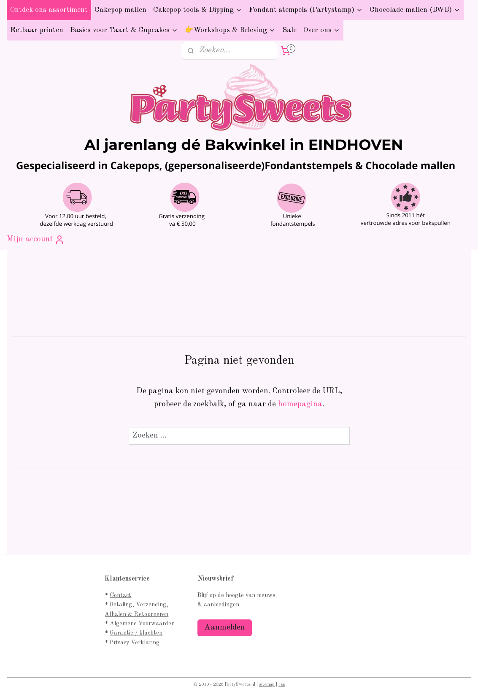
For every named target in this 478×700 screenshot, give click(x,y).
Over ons (321, 30)
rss (281, 684)
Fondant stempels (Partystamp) (306, 10)
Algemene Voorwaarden (142, 624)
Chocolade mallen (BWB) (415, 10)
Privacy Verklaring (134, 643)
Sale (289, 30)
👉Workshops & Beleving (230, 30)
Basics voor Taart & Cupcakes (124, 30)
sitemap (267, 684)
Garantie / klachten (136, 633)
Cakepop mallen (120, 10)
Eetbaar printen (36, 30)
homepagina (300, 404)
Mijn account (36, 240)
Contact (120, 595)
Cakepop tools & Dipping (197, 10)
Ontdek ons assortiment (49, 10)
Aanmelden (224, 628)
